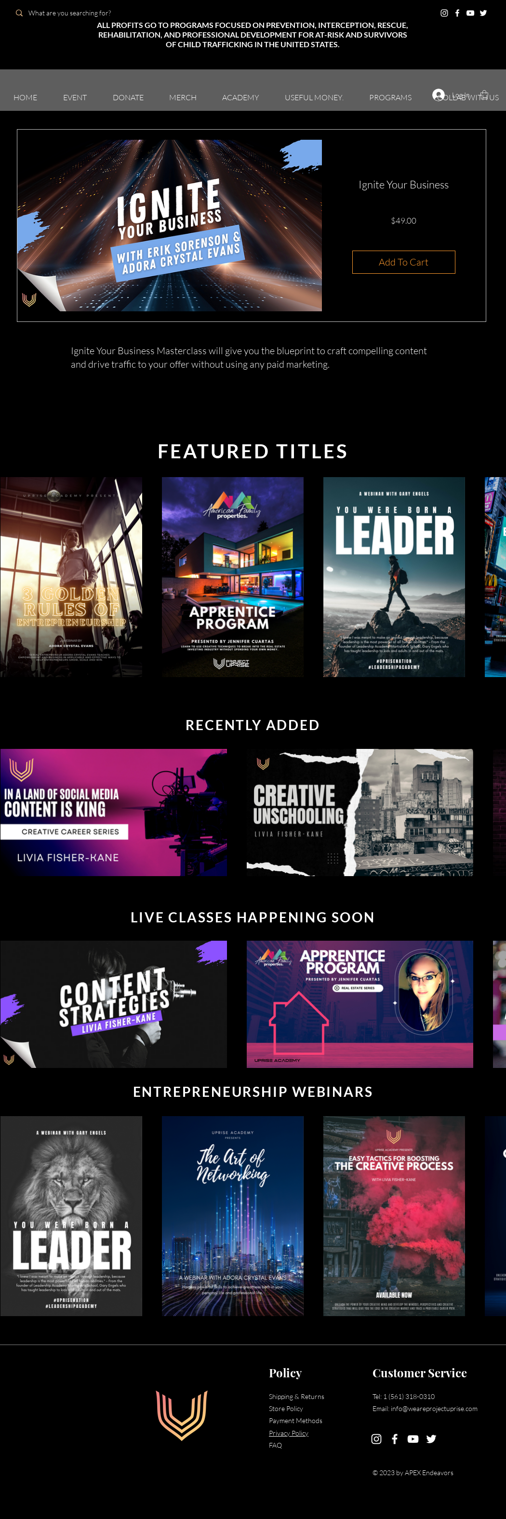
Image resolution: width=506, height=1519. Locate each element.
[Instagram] (444, 13)
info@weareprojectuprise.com (434, 1408)
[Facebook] (457, 13)
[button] (75, 97)
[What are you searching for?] (78, 13)
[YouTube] (470, 13)
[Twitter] (483, 13)
